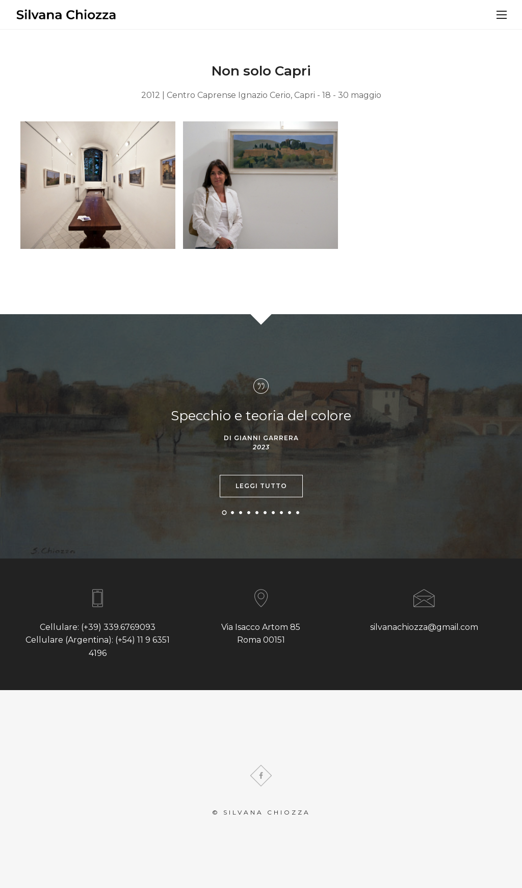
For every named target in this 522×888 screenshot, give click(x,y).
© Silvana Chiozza (261, 812)
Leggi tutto (261, 486)
